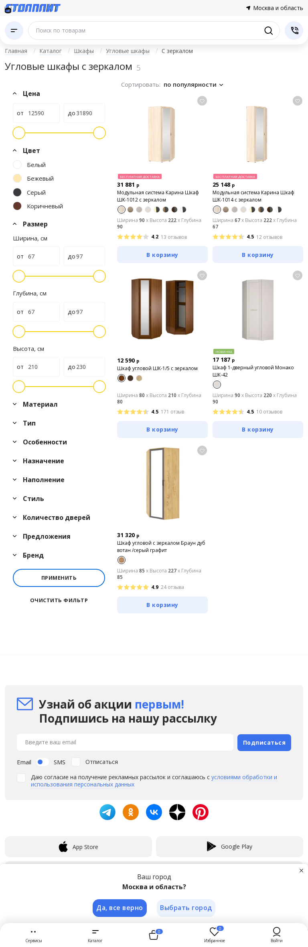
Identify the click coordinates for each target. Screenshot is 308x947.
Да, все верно (119, 907)
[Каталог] (14, 30)
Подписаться (264, 741)
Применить (59, 577)
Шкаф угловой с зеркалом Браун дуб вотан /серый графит (161, 547)
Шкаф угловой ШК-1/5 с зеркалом (157, 368)
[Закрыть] (301, 870)
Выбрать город (186, 907)
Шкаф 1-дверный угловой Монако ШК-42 (253, 371)
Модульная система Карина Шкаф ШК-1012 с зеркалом (158, 196)
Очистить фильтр (59, 600)
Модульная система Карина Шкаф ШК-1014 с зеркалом (253, 196)
